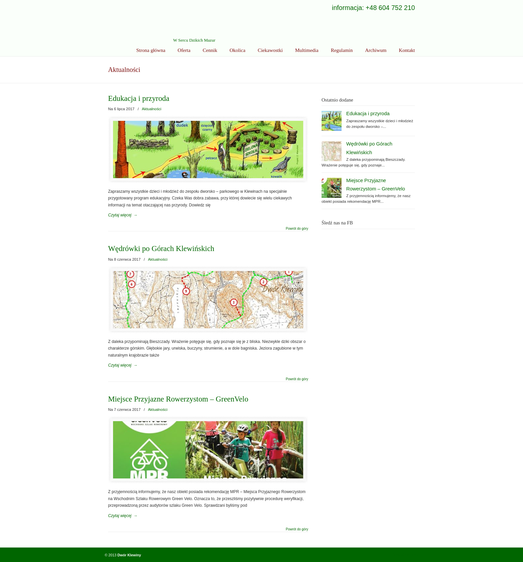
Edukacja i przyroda (138, 98)
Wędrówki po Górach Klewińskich (161, 248)
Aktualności (151, 109)
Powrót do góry (297, 228)
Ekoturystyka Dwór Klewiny (158, 21)
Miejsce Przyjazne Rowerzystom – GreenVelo (178, 399)
